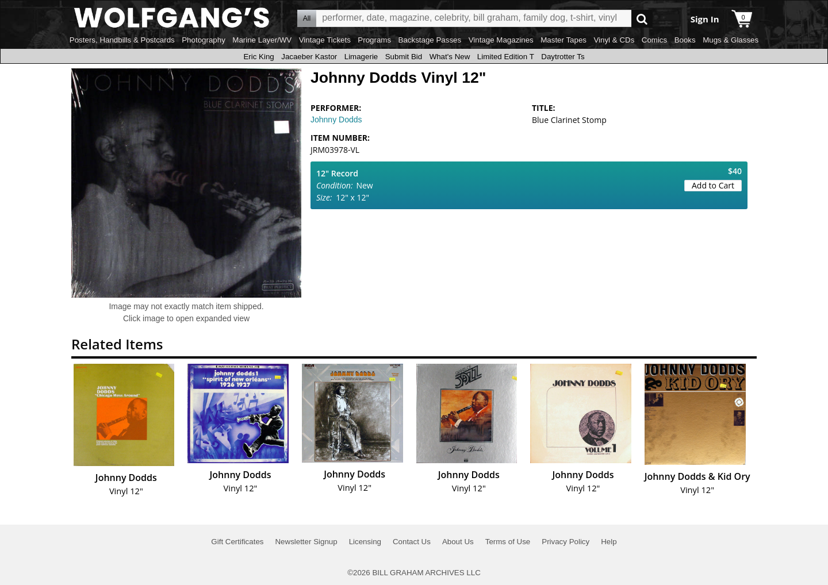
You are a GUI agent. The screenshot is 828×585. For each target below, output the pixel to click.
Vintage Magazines (501, 40)
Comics (654, 40)
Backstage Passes (430, 40)
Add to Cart (713, 185)
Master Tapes (563, 40)
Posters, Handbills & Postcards (122, 40)
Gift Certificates (237, 541)
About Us (458, 541)
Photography (203, 40)
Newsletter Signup (306, 541)
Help (608, 541)
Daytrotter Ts (562, 56)
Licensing (365, 541)
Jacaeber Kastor (309, 56)
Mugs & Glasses (730, 40)
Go (642, 19)
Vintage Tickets (325, 40)
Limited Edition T (505, 56)
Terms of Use (508, 541)
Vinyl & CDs (613, 40)
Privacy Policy (565, 541)
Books (685, 40)
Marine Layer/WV (262, 40)
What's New (450, 56)
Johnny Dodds (336, 119)
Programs (374, 40)
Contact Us (412, 541)
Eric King (258, 56)
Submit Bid (403, 56)
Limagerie (361, 56)
